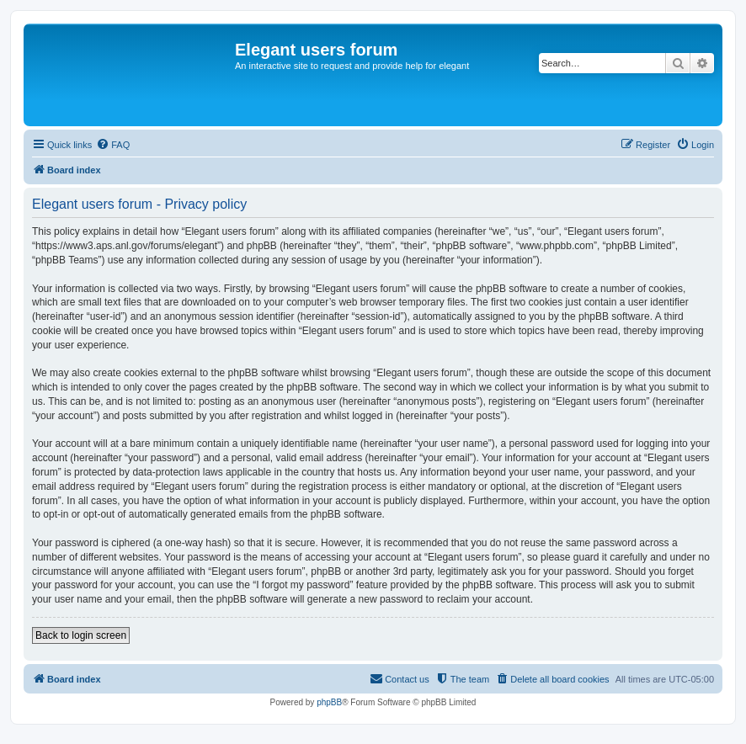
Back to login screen (80, 635)
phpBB (329, 702)
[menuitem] (113, 145)
